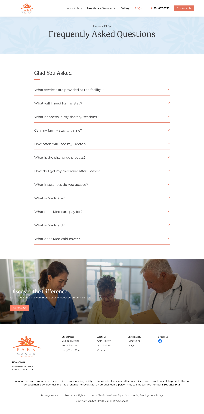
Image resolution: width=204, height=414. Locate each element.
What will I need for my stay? (58, 111)
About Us (74, 8)
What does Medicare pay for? (58, 219)
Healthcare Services (101, 8)
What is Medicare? (49, 206)
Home (97, 34)
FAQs (138, 8)
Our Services (68, 344)
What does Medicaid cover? (57, 247)
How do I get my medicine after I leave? (67, 179)
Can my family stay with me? (58, 138)
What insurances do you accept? (61, 192)
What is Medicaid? (49, 233)
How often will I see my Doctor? (60, 152)
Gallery (125, 8)
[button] (102, 98)
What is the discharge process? (59, 165)
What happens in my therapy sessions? (66, 125)
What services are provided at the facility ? (69, 98)
